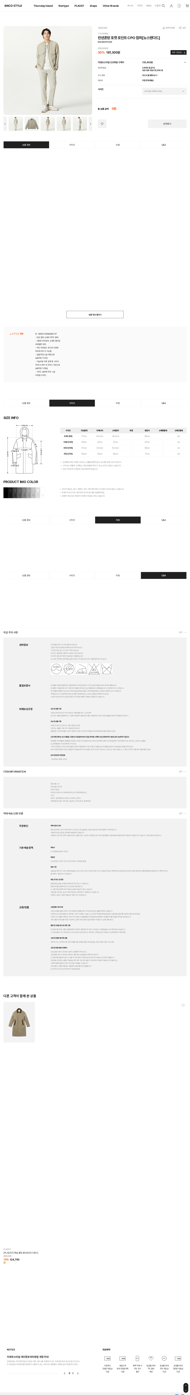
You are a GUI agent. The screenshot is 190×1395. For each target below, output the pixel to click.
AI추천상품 (170, 28)
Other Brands (111, 5)
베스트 (130, 5)
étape (93, 5)
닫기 (181, 632)
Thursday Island (43, 5)
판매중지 (167, 123)
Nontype (64, 5)
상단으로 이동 (185, 1385)
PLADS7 (79, 5)
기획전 (140, 5)
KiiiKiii (148, 5)
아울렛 (158, 5)
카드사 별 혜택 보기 (150, 75)
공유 (184, 28)
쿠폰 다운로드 (177, 52)
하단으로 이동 (185, 1390)
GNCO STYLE (13, 6)
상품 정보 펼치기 (95, 315)
